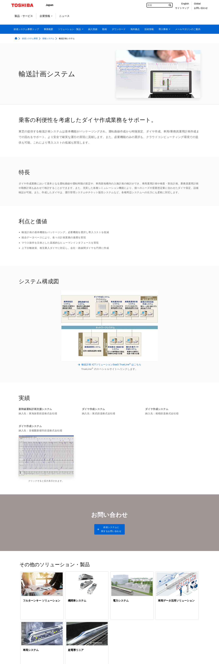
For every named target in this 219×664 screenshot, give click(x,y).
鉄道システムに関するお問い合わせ (111, 530)
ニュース (64, 16)
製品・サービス (24, 16)
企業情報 (46, 16)
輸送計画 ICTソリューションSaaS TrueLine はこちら (111, 364)
